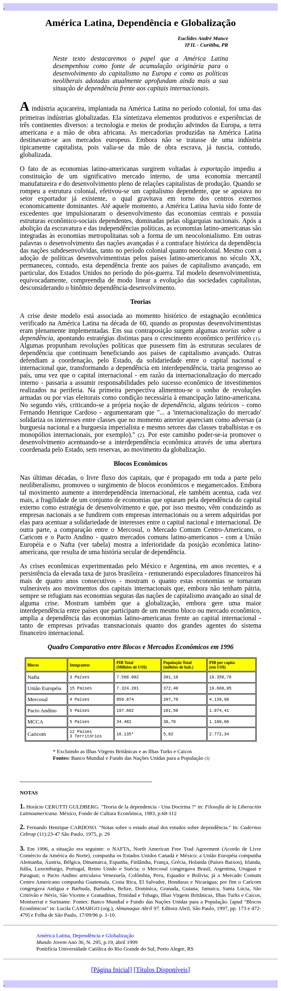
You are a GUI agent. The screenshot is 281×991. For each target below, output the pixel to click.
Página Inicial (111, 969)
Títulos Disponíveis (162, 969)
